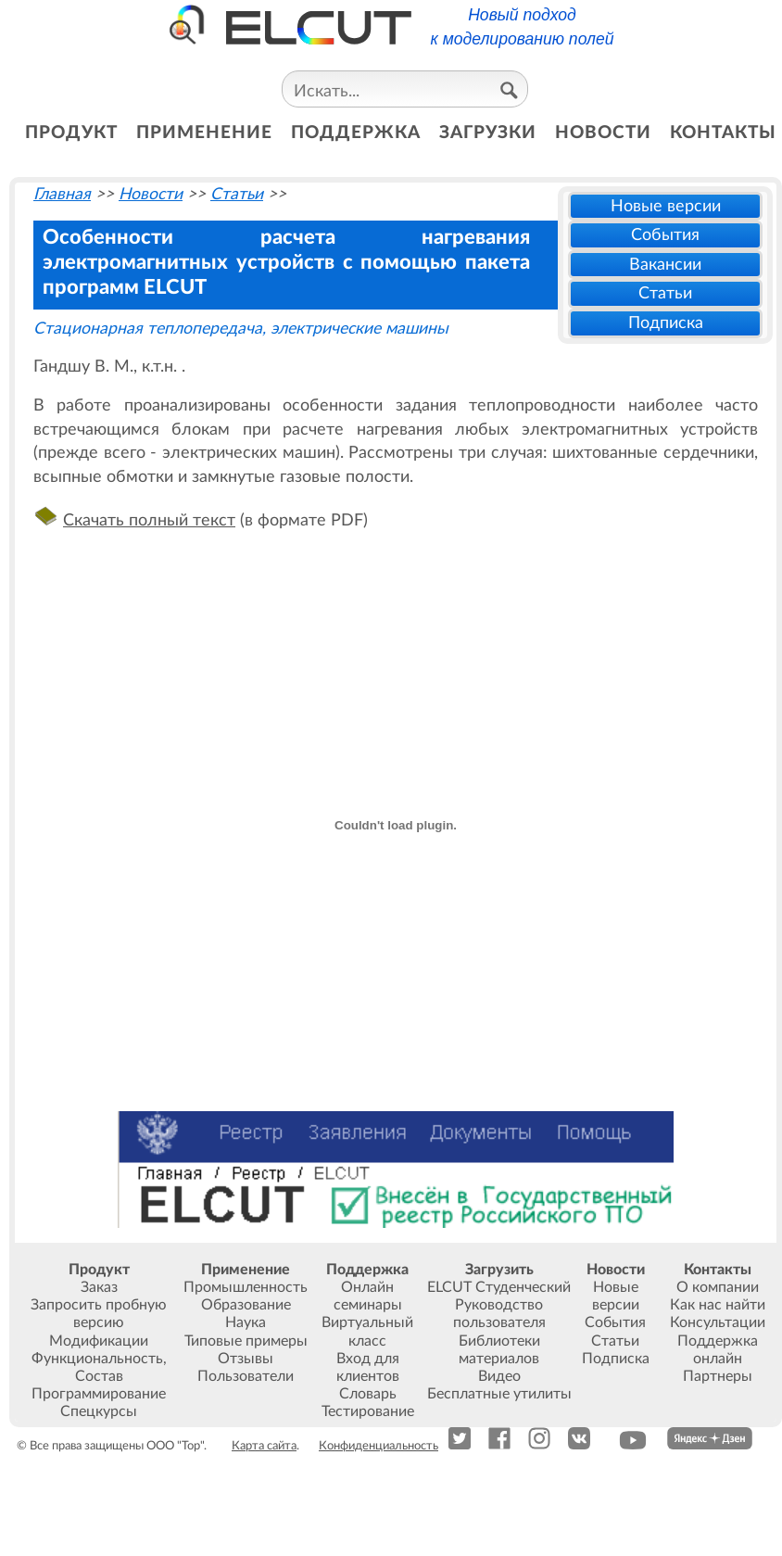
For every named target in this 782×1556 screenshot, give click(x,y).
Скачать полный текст (149, 520)
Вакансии (665, 264)
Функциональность (97, 1358)
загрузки (487, 133)
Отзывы (245, 1358)
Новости (151, 194)
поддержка (356, 133)
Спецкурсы (98, 1411)
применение (204, 133)
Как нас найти (717, 1304)
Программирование (99, 1393)
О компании (717, 1287)
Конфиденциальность (378, 1445)
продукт (71, 133)
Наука (245, 1322)
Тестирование (368, 1411)
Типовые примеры (246, 1341)
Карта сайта (264, 1445)
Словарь (368, 1393)
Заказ (99, 1287)
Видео (499, 1376)
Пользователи (245, 1376)
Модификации (98, 1341)
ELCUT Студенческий (499, 1287)
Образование (246, 1304)
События (665, 235)
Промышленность (245, 1287)
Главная (62, 194)
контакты (723, 133)
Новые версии (666, 206)
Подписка (665, 323)
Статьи (665, 293)
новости (603, 133)
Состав (99, 1376)
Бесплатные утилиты (499, 1393)
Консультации (717, 1322)
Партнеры (717, 1376)
